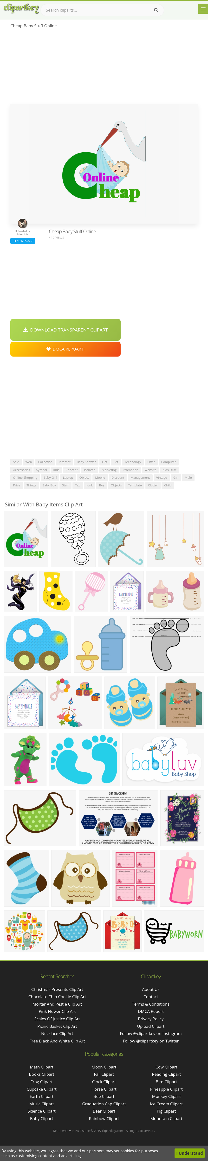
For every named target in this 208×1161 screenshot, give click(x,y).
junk (89, 485)
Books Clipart (41, 1074)
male (188, 477)
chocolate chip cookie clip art (57, 996)
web (28, 462)
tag (77, 485)
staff (65, 485)
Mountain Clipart (166, 1118)
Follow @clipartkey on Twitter (151, 1041)
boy (101, 485)
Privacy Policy (150, 1019)
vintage (161, 477)
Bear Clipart (104, 1111)
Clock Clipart (104, 1081)
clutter (153, 485)
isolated (90, 470)
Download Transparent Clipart (65, 330)
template (135, 485)
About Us (151, 989)
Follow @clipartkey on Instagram (151, 1033)
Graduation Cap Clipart (104, 1104)
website (150, 470)
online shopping (25, 477)
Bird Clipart (166, 1081)
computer (168, 462)
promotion (130, 470)
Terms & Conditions (150, 1004)
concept (72, 470)
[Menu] (203, 9)
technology (132, 462)
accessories (21, 470)
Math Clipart (41, 1067)
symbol (41, 470)
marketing (109, 470)
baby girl (50, 477)
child (168, 485)
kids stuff (169, 470)
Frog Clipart (42, 1081)
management (140, 477)
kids (56, 470)
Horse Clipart (104, 1089)
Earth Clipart (41, 1096)
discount (117, 477)
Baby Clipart (41, 1118)
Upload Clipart (151, 1026)
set (116, 462)
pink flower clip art (57, 1011)
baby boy (49, 485)
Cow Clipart (166, 1067)
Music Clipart (41, 1104)
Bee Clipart (104, 1096)
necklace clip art (57, 1033)
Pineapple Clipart (166, 1089)
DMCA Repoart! (65, 349)
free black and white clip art (57, 1041)
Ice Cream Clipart (166, 1104)
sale (16, 462)
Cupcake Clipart (42, 1089)
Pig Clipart (166, 1111)
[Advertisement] (104, 67)
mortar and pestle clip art (57, 1004)
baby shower (86, 462)
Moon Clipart (104, 1067)
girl (175, 477)
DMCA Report (151, 1011)
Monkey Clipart (166, 1096)
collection (45, 462)
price (16, 485)
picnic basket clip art (57, 1026)
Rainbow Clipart (104, 1118)
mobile (100, 477)
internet (65, 462)
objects (116, 485)
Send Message (22, 241)
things (31, 485)
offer (151, 462)
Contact (150, 996)
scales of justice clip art (57, 1019)
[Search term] (102, 10)
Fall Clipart (104, 1074)
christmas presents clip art (57, 989)
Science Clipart (42, 1111)
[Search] (156, 10)
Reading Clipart (166, 1074)
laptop (68, 477)
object (84, 477)
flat (104, 462)
